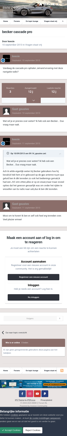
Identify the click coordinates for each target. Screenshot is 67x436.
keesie (11, 41)
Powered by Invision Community (33, 406)
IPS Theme (19, 400)
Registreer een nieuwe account (33, 277)
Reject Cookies (32, 430)
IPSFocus (31, 400)
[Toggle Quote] (8, 153)
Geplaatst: (26, 60)
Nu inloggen (33, 297)
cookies (14, 415)
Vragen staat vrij (33, 44)
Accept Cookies (11, 430)
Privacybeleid (46, 400)
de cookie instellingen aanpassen (45, 418)
